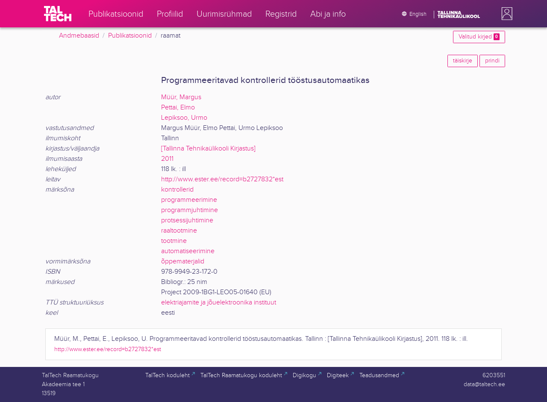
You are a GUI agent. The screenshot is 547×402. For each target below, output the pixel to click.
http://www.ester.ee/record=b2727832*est (222, 179)
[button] (505, 13)
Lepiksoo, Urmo (184, 118)
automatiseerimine (188, 251)
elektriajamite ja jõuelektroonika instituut (218, 303)
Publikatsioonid (130, 36)
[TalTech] (57, 14)
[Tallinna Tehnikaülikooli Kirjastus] (208, 149)
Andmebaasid (79, 36)
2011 (167, 159)
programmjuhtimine (189, 210)
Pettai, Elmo (178, 107)
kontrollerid (177, 190)
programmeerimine (189, 200)
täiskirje (462, 60)
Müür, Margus (181, 97)
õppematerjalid (182, 261)
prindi (492, 60)
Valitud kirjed (479, 36)
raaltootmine (179, 231)
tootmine (174, 241)
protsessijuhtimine (187, 220)
